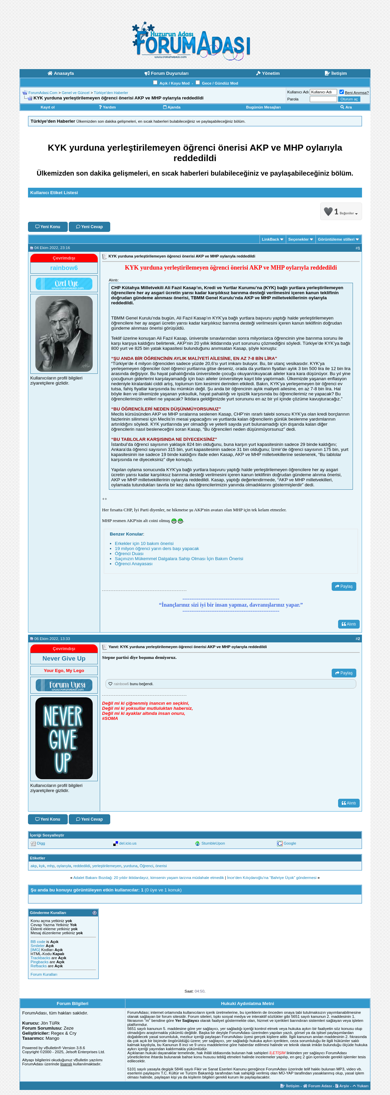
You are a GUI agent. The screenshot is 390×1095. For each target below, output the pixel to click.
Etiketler (37, 858)
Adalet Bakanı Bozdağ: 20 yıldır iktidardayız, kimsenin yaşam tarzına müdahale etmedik (148, 878)
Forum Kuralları (44, 974)
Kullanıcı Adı (298, 92)
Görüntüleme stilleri (336, 239)
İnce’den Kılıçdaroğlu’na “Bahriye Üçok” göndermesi (272, 878)
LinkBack (270, 239)
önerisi (161, 866)
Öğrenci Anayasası (134, 563)
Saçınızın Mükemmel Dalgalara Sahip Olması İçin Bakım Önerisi (179, 558)
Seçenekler (298, 239)
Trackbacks (40, 958)
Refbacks (39, 966)
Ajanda (171, 107)
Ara (346, 107)
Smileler (38, 946)
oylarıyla (64, 866)
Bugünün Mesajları (263, 107)
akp (34, 866)
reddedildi (81, 866)
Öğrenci (146, 866)
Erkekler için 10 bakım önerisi (144, 543)
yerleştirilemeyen (106, 866)
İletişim (289, 1086)
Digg (41, 843)
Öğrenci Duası (129, 553)
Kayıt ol (48, 107)
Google (289, 843)
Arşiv (342, 1086)
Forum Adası (317, 1086)
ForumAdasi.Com (43, 93)
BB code (38, 942)
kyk (42, 866)
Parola (292, 99)
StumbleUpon (213, 843)
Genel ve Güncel (75, 93)
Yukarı (361, 1086)
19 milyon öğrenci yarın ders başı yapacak (157, 548)
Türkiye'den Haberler (111, 93)
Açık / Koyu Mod (174, 83)
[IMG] (35, 950)
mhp (50, 866)
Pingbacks (40, 962)
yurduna (130, 866)
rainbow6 (121, 684)
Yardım (107, 107)
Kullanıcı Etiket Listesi (54, 192)
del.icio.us (128, 843)
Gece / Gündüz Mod (220, 83)
